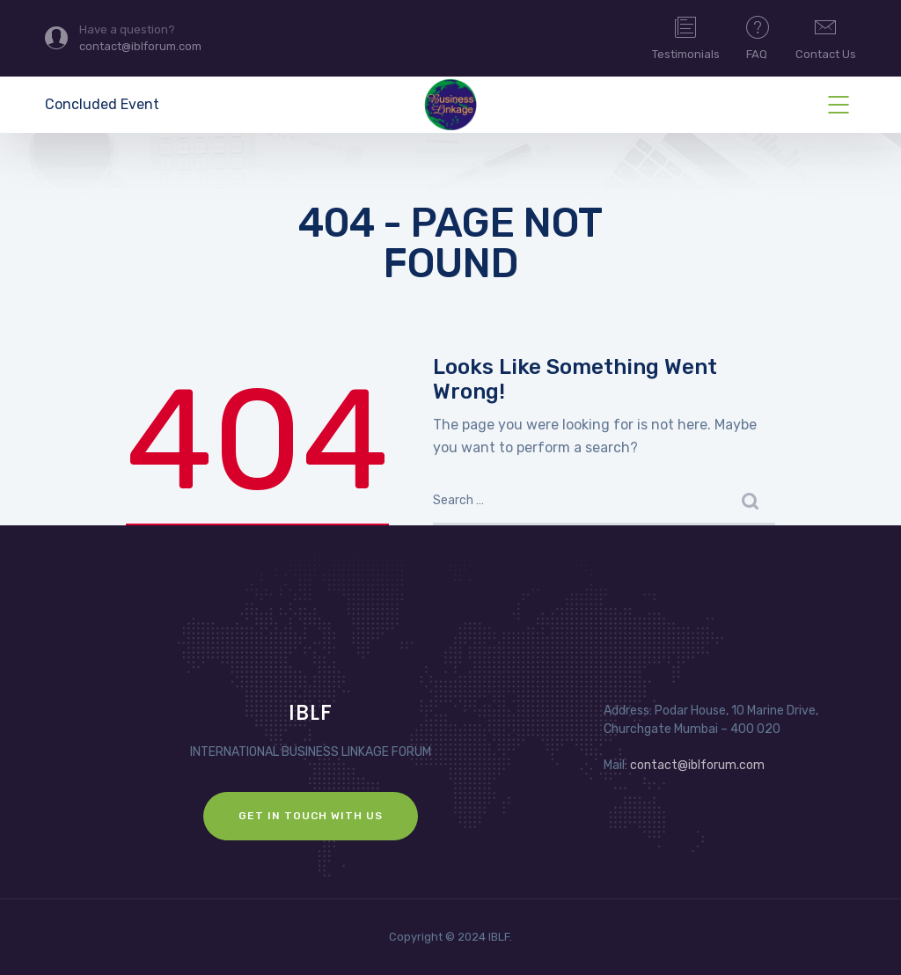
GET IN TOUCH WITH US (310, 816)
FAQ (757, 37)
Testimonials (686, 37)
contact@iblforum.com (697, 765)
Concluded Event (102, 104)
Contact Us (825, 37)
